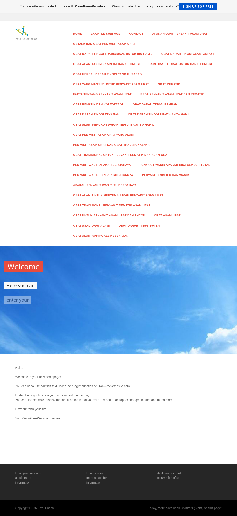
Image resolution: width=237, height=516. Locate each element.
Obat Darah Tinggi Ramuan (155, 104)
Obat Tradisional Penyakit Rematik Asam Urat (111, 205)
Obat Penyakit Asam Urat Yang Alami (103, 134)
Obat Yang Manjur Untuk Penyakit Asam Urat (111, 84)
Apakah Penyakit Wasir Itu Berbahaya (105, 185)
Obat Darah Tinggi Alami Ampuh (187, 54)
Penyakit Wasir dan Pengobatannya (103, 175)
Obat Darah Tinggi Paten (139, 225)
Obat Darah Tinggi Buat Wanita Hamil (159, 114)
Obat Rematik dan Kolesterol (98, 104)
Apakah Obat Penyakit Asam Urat (180, 33)
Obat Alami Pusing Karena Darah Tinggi (106, 64)
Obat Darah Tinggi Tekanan (96, 114)
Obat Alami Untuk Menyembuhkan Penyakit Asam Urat (118, 195)
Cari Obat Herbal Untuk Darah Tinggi (180, 64)
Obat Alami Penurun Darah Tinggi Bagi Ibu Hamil (113, 124)
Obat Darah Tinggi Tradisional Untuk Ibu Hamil (113, 54)
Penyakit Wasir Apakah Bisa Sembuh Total (175, 165)
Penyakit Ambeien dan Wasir (165, 175)
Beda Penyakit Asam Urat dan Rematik (172, 94)
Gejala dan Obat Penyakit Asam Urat (104, 43)
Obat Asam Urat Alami (91, 225)
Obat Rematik (169, 84)
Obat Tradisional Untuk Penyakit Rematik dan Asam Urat (121, 154)
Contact (136, 33)
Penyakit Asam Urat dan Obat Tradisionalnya (111, 144)
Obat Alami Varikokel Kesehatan (100, 235)
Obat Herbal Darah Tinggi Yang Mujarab (107, 74)
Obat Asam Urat (167, 215)
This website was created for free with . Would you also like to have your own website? (118, 6)
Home (77, 33)
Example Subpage (105, 33)
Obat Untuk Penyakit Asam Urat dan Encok (109, 215)
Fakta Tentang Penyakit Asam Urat (102, 94)
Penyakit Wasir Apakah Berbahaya (102, 165)
